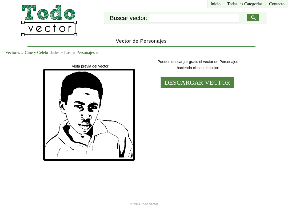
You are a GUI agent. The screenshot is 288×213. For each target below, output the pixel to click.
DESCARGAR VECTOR (197, 82)
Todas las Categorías (244, 4)
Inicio (216, 4)
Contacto (277, 4)
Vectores (12, 52)
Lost (67, 52)
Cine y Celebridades (42, 52)
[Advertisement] (197, 126)
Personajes (86, 52)
